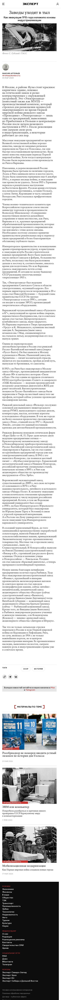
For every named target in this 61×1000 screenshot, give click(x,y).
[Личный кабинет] (57, 4)
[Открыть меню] (3, 4)
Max (53, 687)
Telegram (30, 690)
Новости (7, 749)
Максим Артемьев (11, 73)
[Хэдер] (30, 4)
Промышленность (11, 76)
